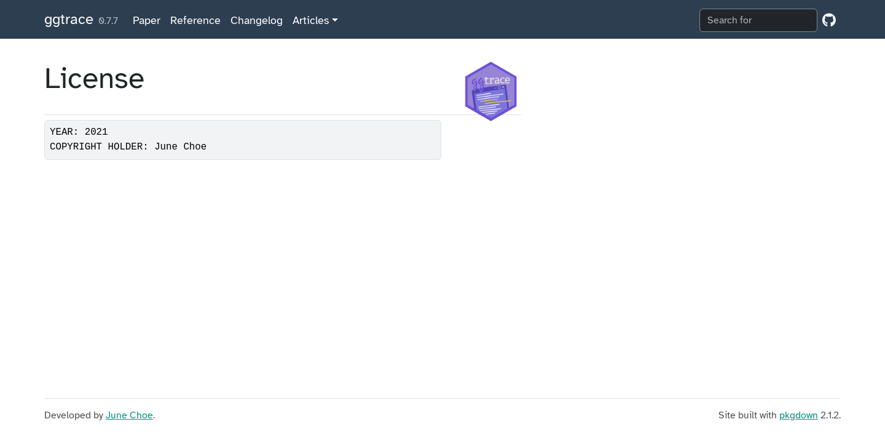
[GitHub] (829, 20)
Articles (311, 20)
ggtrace (68, 19)
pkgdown (798, 415)
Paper (146, 20)
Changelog (256, 20)
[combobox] (758, 20)
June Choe (129, 415)
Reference (195, 20)
